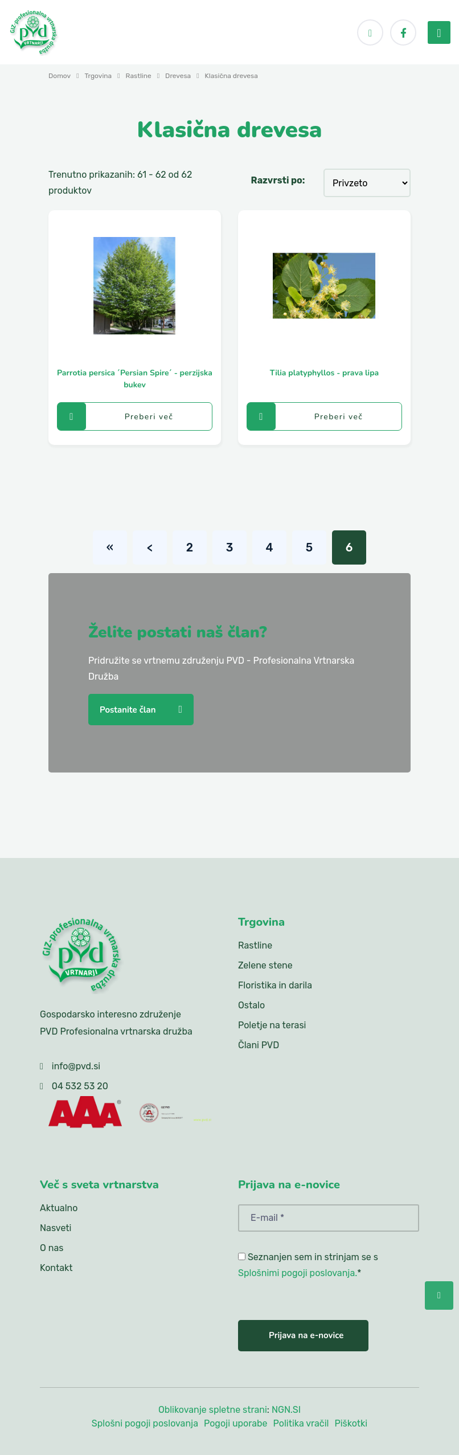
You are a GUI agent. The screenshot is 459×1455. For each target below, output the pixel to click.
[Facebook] (403, 32)
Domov (59, 76)
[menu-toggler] (439, 32)
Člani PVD (258, 1045)
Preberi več (115, 416)
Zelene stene (265, 965)
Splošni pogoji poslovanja (145, 1423)
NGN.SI (286, 1409)
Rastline (138, 76)
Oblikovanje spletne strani (212, 1409)
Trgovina (98, 76)
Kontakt (56, 1267)
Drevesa (178, 76)
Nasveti (55, 1228)
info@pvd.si (76, 1066)
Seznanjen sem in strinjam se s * (308, 1265)
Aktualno (58, 1208)
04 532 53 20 (80, 1086)
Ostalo (251, 1005)
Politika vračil (301, 1423)
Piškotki (350, 1423)
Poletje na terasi (272, 1025)
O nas (51, 1248)
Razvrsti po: (278, 180)
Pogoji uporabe (236, 1423)
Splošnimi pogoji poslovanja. (297, 1273)
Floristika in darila (275, 985)
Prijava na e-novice (306, 1335)
